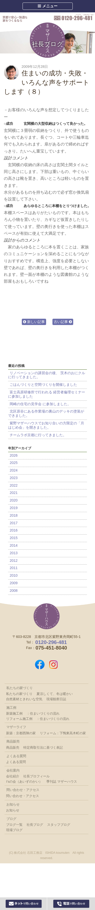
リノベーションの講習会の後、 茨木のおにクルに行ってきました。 (46, 375)
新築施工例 (14, 713)
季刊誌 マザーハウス (61, 781)
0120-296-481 (74, 17)
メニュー (47, 6)
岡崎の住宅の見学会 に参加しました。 (40, 404)
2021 (13, 493)
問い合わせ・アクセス (22, 796)
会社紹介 (12, 776)
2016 (13, 530)
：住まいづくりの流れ (43, 713)
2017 (13, 523)
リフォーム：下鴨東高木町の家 (63, 733)
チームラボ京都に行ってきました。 (38, 435)
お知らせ (12, 810)
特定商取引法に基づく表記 (43, 747)
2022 (13, 485)
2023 (13, 478)
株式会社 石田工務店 (47, 616)
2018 (13, 515)
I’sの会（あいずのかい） (24, 781)
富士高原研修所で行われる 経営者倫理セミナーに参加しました (46, 394)
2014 (13, 545)
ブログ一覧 (14, 825)
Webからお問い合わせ (23, 903)
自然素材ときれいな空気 (24, 699)
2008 (13, 591)
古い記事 (63, 322)
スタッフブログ (58, 825)
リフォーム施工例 (19, 719)
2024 (13, 470)
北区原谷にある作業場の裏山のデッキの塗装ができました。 (46, 413)
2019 (13, 508)
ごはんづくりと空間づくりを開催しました (43, 385)
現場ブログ (14, 830)
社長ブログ (47, 44)
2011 (13, 568)
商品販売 (12, 747)
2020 (13, 500)
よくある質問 (16, 762)
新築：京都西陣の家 (21, 733)
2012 (13, 561)
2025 (13, 463)
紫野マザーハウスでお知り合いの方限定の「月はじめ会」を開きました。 (46, 425)
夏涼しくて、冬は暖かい (54, 694)
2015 (13, 538)
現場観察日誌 (56, 699)
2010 (13, 575)
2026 (13, 455)
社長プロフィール (36, 776)
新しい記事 (34, 322)
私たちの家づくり (19, 694)
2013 (13, 553)
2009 (13, 583)
